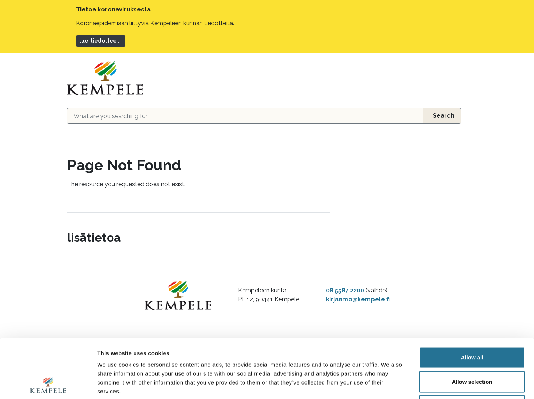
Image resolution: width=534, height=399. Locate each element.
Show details (389, 384)
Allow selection (472, 326)
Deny (472, 350)
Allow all (472, 302)
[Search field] (245, 115)
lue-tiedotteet (99, 41)
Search (443, 115)
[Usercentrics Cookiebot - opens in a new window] (48, 384)
